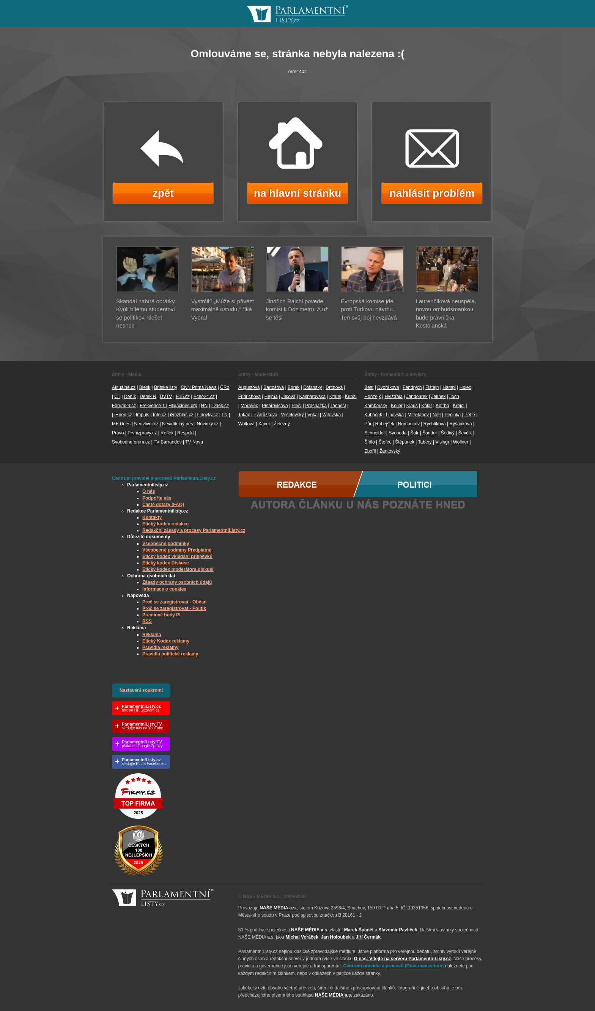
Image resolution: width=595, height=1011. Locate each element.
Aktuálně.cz (123, 387)
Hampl (449, 387)
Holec (465, 387)
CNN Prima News (198, 387)
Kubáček (373, 414)
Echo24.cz (204, 396)
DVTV (166, 396)
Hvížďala (393, 396)
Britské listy (165, 387)
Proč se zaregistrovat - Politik (174, 608)
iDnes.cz (220, 405)
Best (368, 387)
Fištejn (432, 387)
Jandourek (417, 396)
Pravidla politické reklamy (170, 654)
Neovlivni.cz (146, 423)
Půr (367, 423)
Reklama (151, 634)
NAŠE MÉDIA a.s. (278, 908)
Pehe (469, 414)
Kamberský (375, 405)
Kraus (335, 396)
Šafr (414, 433)
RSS (147, 621)
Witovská (331, 414)
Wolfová (246, 423)
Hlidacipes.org (182, 405)
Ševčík (465, 433)
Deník (130, 396)
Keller (397, 405)
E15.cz (183, 396)
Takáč (244, 414)
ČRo (224, 387)
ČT (117, 396)
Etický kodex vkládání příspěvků (177, 556)
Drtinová (334, 387)
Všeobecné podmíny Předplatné (176, 550)
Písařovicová (275, 405)
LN (224, 414)
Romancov (409, 423)
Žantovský (389, 451)
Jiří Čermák (368, 937)
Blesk (144, 387)
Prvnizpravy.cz (142, 433)
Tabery (425, 442)
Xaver (264, 423)
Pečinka (452, 414)
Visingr (442, 442)
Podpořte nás (157, 498)
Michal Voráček (301, 937)
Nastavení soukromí (141, 690)
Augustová (249, 387)
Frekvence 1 (153, 405)
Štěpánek (404, 442)
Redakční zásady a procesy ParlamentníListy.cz (193, 530)
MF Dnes (121, 423)
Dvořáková (388, 387)
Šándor (429, 433)
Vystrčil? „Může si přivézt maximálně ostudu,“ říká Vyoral (222, 309)
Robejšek (384, 423)
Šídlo (369, 442)
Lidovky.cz (207, 414)
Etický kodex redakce (165, 524)
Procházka (316, 405)
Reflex (167, 433)
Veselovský (292, 414)
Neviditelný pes (177, 423)
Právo (118, 433)
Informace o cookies (164, 589)
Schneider (374, 433)
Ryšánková (460, 423)
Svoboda (397, 433)
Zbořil (370, 451)
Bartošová (273, 387)
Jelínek (438, 396)
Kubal (351, 396)
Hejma (271, 396)
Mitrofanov (418, 414)
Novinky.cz (207, 423)
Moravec (249, 405)
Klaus (412, 405)
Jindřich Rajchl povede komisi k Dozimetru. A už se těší (297, 309)
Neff (437, 414)
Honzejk (372, 396)
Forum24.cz (124, 405)
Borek (293, 387)
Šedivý (448, 433)
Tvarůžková (265, 414)
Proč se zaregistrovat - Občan (174, 602)
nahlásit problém (431, 193)
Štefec (384, 442)
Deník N (148, 396)
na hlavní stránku (297, 193)
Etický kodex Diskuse (165, 563)
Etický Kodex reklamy (165, 641)
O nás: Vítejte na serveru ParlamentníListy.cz (402, 958)
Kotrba (442, 405)
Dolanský (312, 387)
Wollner (460, 442)
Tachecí (338, 405)
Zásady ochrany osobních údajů (177, 582)
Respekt (185, 433)
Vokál (312, 414)
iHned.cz (123, 414)
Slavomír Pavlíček (397, 930)
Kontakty (152, 517)
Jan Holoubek (336, 937)
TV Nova (194, 442)
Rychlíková (434, 423)
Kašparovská (312, 396)
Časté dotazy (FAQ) (163, 504)
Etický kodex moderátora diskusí (177, 569)
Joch (454, 396)
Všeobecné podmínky (165, 543)
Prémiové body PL (162, 615)
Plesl (296, 405)
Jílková (288, 396)
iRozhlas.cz (181, 414)
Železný (282, 423)
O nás (148, 491)
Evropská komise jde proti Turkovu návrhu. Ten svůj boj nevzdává (369, 309)
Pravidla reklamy (160, 647)
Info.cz (159, 414)
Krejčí (458, 405)
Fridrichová (249, 396)
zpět (163, 193)
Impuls (142, 414)
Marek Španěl (358, 930)
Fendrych (412, 387)
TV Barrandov (168, 442)
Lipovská (395, 414)
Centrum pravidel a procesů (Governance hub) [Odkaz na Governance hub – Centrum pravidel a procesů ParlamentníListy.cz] (393, 966)
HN (204, 405)
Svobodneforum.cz (131, 442)
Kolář (426, 405)
